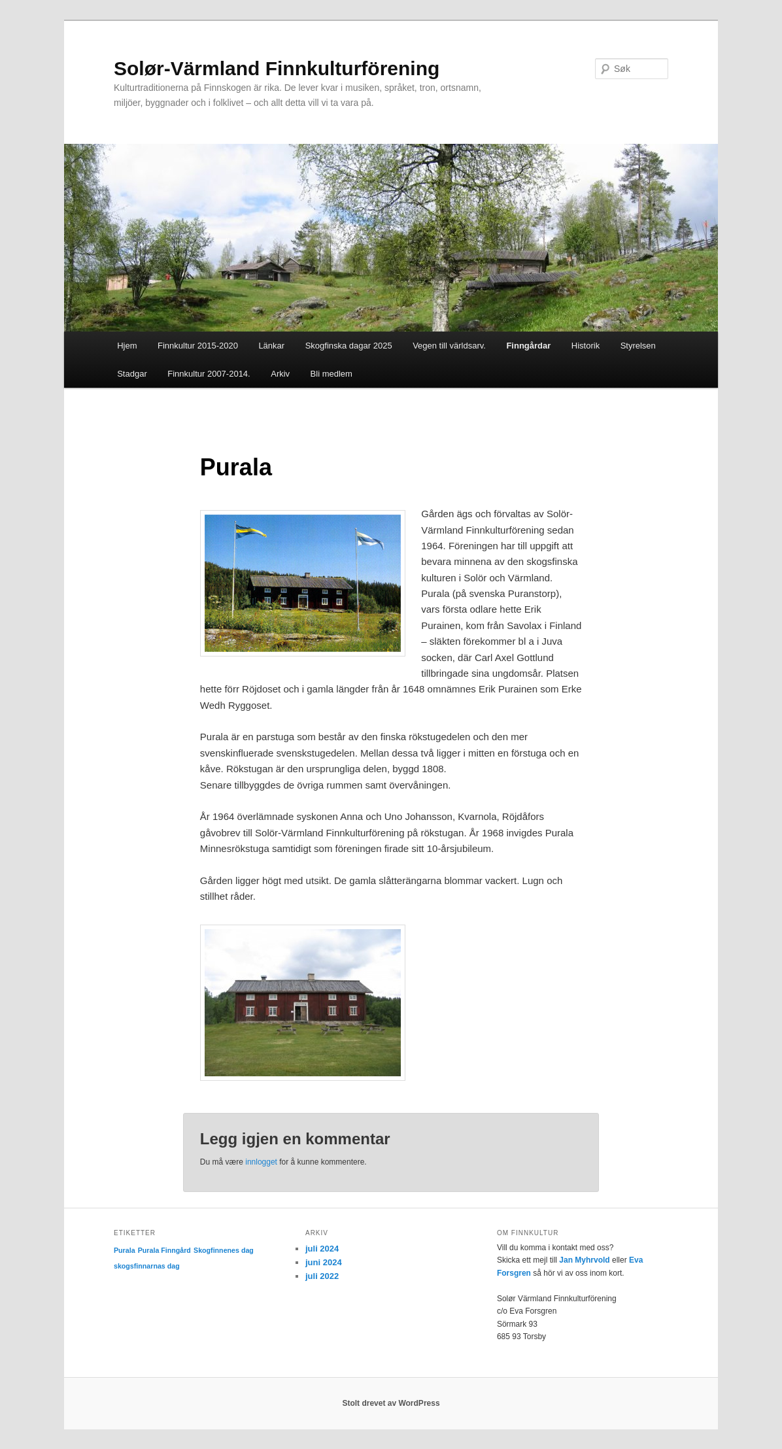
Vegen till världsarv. (449, 345)
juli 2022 (322, 1276)
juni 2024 (323, 1262)
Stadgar (132, 374)
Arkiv (280, 374)
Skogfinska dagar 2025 (348, 345)
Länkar (271, 345)
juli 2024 (322, 1248)
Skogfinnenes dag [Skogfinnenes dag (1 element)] (224, 1250)
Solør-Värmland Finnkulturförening (276, 68)
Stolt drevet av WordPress (390, 1403)
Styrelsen (638, 345)
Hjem (127, 345)
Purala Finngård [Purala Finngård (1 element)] (164, 1250)
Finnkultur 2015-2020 (198, 345)
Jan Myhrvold (584, 1260)
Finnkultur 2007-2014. (208, 374)
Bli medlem (331, 374)
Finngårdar (528, 345)
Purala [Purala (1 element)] (124, 1250)
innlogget (261, 1162)
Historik (585, 345)
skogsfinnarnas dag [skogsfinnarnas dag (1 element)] (147, 1266)
